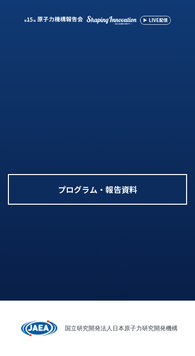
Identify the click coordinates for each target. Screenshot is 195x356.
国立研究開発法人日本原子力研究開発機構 (121, 328)
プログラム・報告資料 (97, 189)
